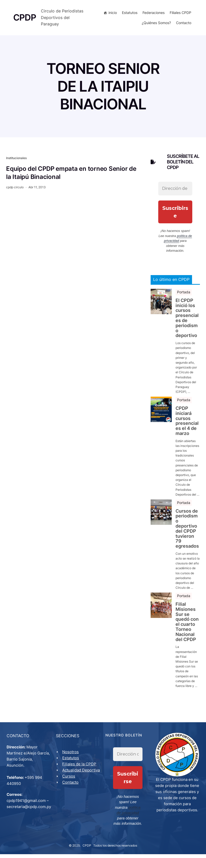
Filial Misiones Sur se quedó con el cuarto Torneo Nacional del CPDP (187, 627)
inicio (112, 15)
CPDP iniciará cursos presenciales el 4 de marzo (187, 426)
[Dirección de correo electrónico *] (175, 194)
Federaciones (153, 15)
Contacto (183, 25)
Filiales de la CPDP (80, 769)
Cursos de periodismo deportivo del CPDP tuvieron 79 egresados (187, 534)
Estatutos (129, 15)
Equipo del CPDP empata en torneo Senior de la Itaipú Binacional (71, 178)
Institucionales (16, 163)
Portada (183, 297)
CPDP (87, 849)
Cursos (69, 788)
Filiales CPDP (180, 15)
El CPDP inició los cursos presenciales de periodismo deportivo (187, 323)
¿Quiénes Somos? (155, 25)
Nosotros (71, 757)
